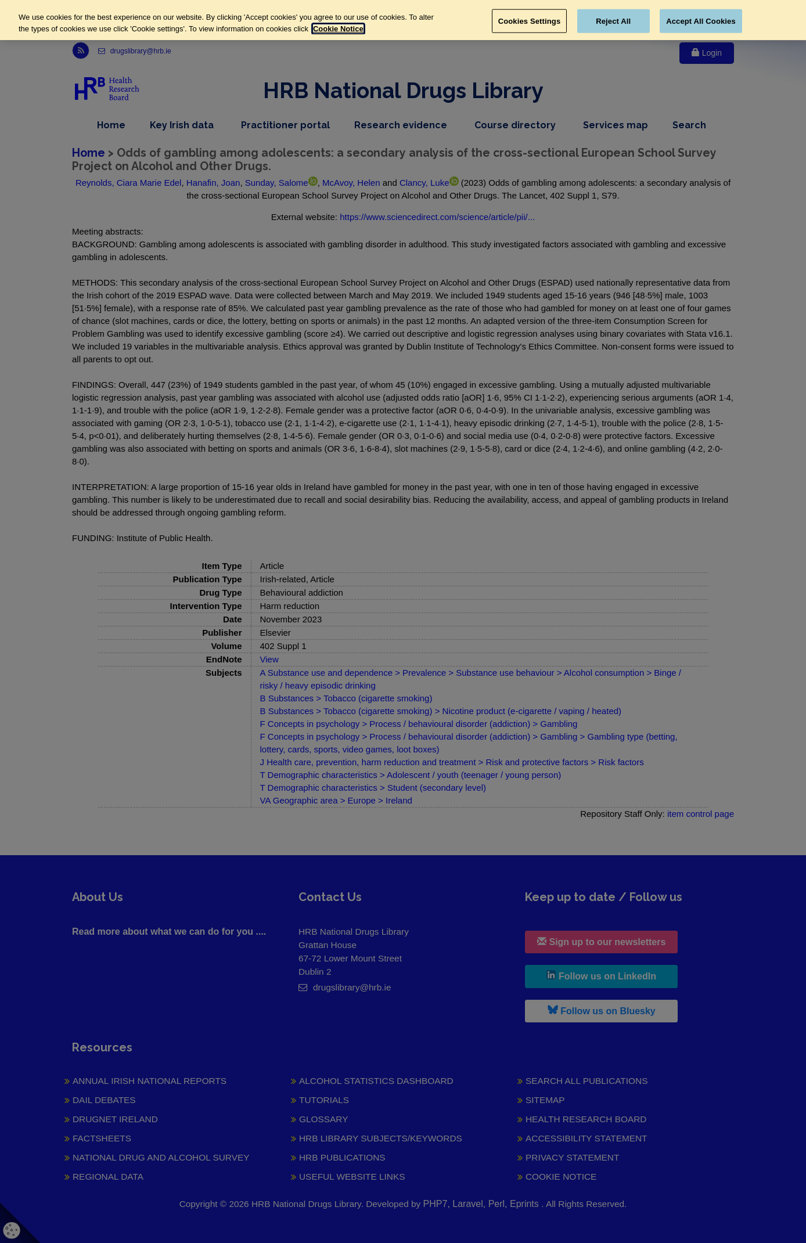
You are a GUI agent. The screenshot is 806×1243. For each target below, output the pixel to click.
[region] (403, 20)
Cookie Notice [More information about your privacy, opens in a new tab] (338, 28)
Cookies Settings (529, 20)
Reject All (613, 20)
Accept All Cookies (701, 20)
